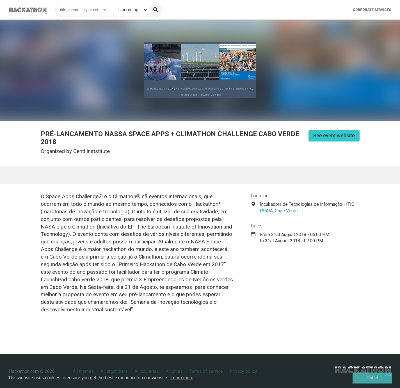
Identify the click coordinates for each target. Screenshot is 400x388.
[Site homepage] (28, 9)
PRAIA (266, 210)
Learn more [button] (181, 377)
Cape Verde (286, 210)
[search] (155, 9)
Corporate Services (372, 10)
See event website (334, 135)
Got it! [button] (372, 378)
